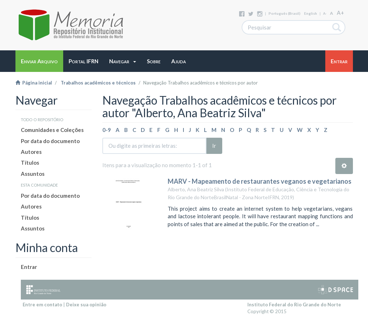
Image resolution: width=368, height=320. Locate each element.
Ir (214, 145)
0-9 (106, 130)
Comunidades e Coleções (52, 130)
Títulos (30, 162)
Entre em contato (42, 304)
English (310, 13)
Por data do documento (50, 141)
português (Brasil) (285, 13)
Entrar (29, 267)
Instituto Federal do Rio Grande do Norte (294, 304)
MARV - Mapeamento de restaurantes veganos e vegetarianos (259, 181)
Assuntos (33, 173)
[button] (122, 61)
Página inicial (33, 83)
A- (324, 13)
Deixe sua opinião (86, 304)
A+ (340, 12)
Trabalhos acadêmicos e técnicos (98, 83)
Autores (31, 151)
